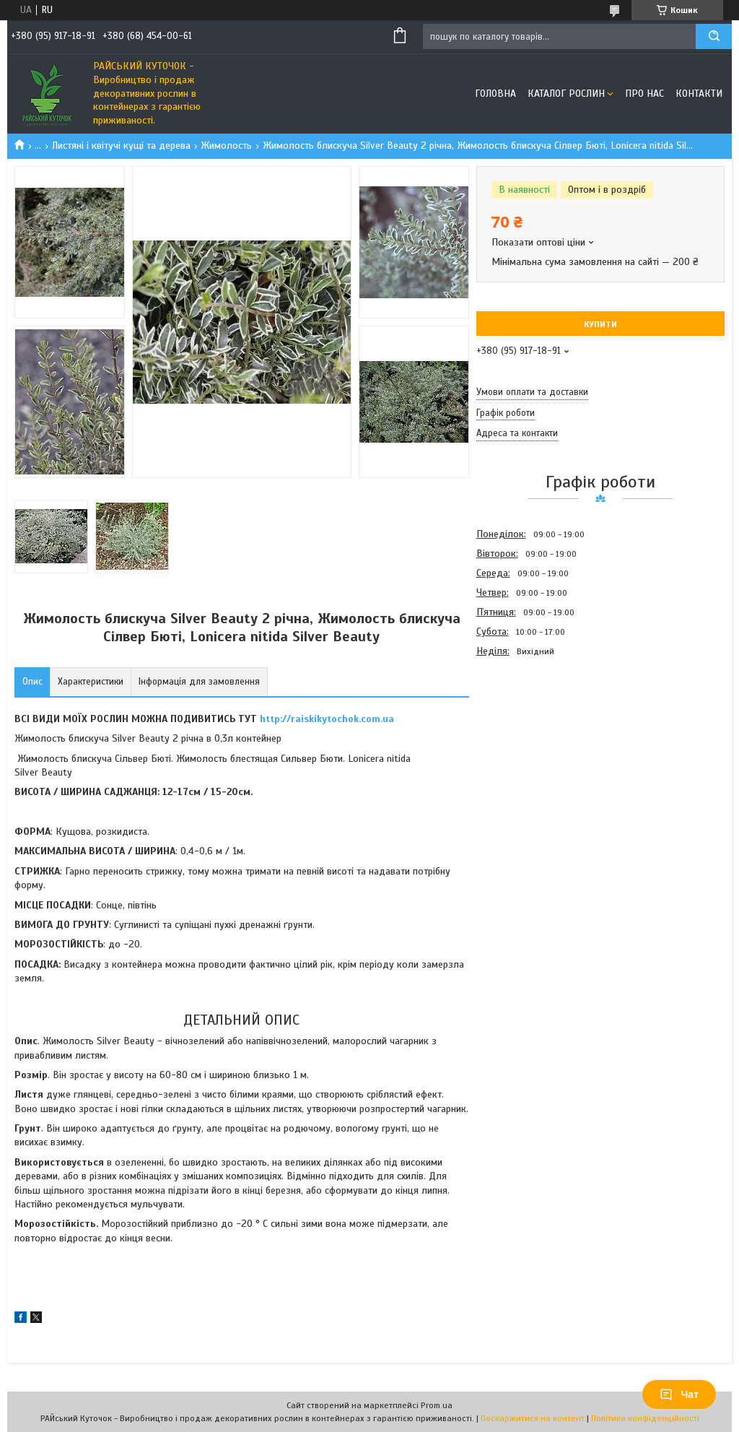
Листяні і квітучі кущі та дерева (121, 145)
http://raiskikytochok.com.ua (327, 719)
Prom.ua (436, 1405)
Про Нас (644, 93)
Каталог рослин (566, 93)
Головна (495, 93)
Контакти (698, 93)
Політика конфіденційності (645, 1418)
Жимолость (226, 145)
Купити (600, 324)
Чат (679, 1394)
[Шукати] (714, 36)
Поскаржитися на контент (533, 1418)
